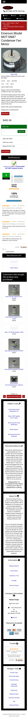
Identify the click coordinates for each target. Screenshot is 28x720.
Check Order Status (14, 676)
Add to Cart (21, 131)
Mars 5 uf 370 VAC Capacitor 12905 (14, 332)
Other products (14, 268)
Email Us (14, 617)
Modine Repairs (14, 429)
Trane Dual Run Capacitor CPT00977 (14, 351)
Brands (13, 15)
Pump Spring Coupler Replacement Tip (14, 410)
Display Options (10, 251)
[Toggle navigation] (4, 2)
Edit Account (14, 690)
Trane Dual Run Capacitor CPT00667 (14, 369)
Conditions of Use (14, 575)
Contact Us (20, 18)
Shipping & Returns (14, 566)
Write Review (5, 113)
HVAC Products (10, 23)
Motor (17, 23)
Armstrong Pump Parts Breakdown (14, 435)
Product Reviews (14, 680)
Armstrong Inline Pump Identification (14, 423)
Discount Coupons (14, 585)
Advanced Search (14, 694)
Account (22, 15)
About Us (7, 18)
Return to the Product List (14, 396)
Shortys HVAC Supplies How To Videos (14, 417)
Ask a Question (6, 151)
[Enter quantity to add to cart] (10, 131)
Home (5, 15)
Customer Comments (14, 697)
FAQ (14, 701)
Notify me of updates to (14, 166)
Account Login (14, 672)
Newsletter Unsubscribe (14, 685)
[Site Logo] (14, 7)
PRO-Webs (16, 716)
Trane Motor (6, 25)
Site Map (14, 580)
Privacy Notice (14, 571)
